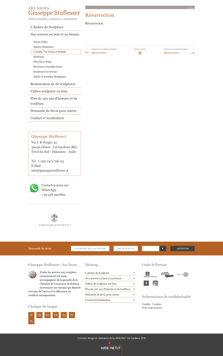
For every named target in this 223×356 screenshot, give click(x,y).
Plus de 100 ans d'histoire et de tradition (107, 289)
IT (31, 315)
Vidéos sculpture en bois (48, 91)
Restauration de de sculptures (53, 84)
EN (47, 315)
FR (55, 315)
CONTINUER (183, 248)
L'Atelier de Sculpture (46, 27)
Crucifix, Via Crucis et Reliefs (49, 51)
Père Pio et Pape (42, 61)
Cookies (156, 304)
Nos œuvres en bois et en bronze (54, 34)
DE (39, 315)
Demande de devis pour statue (53, 111)
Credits (146, 304)
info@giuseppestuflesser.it (49, 170)
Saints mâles (40, 41)
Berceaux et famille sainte (47, 66)
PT (72, 315)
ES (63, 315)
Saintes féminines (43, 46)
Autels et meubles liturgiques (49, 76)
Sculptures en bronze (45, 71)
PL (31, 321)
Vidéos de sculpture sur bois (100, 283)
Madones (38, 56)
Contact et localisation (47, 118)
